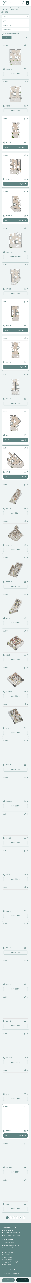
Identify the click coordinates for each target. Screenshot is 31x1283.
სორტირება (15, 29)
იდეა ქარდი (7, 1259)
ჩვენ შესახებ (7, 1252)
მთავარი (5, 7)
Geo (12, 3)
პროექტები (13, 7)
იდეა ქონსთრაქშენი (10, 1262)
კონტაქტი (6, 1264)
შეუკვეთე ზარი (8, 1280)
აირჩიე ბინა (22, 1280)
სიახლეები (7, 1257)
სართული (6, 12)
